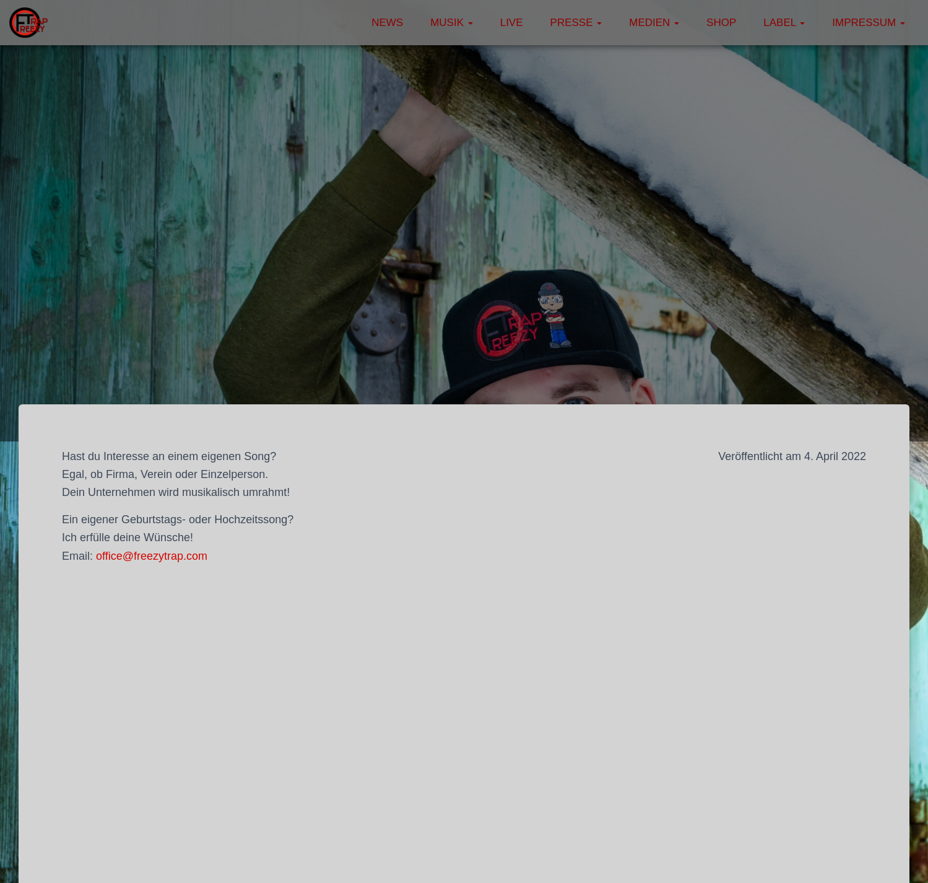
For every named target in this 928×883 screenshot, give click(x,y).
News (387, 22)
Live (511, 22)
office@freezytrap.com (151, 556)
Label (784, 22)
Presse (576, 22)
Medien (654, 22)
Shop (721, 22)
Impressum (868, 22)
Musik (451, 22)
